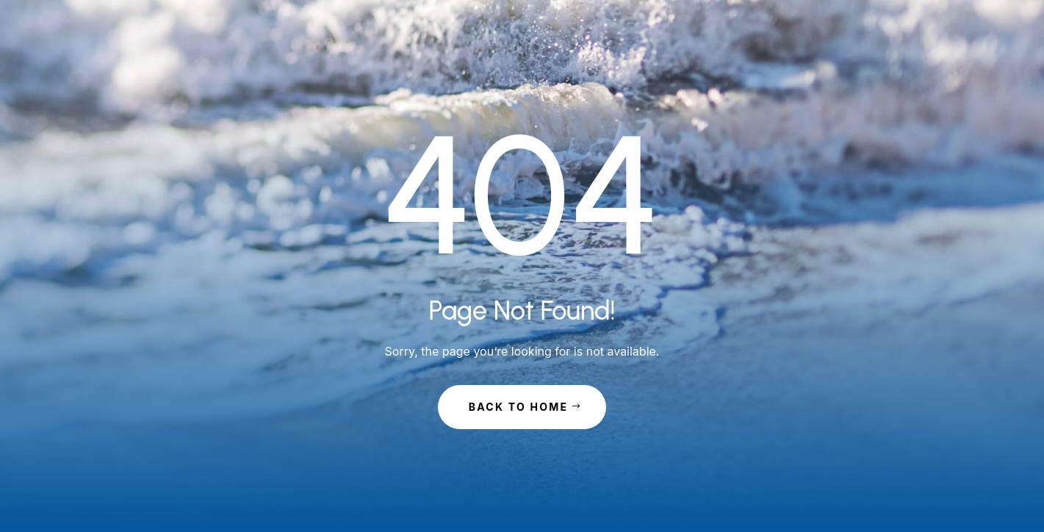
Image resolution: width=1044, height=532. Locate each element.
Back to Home (519, 406)
